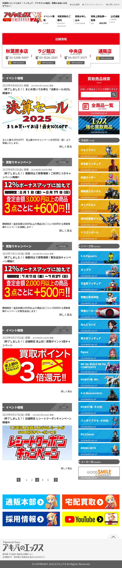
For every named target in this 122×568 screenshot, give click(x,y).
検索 (114, 94)
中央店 (75, 51)
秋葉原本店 (17, 51)
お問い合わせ (114, 4)
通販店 (105, 51)
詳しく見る (65, 146)
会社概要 (76, 4)
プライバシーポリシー (93, 4)
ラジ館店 (46, 51)
